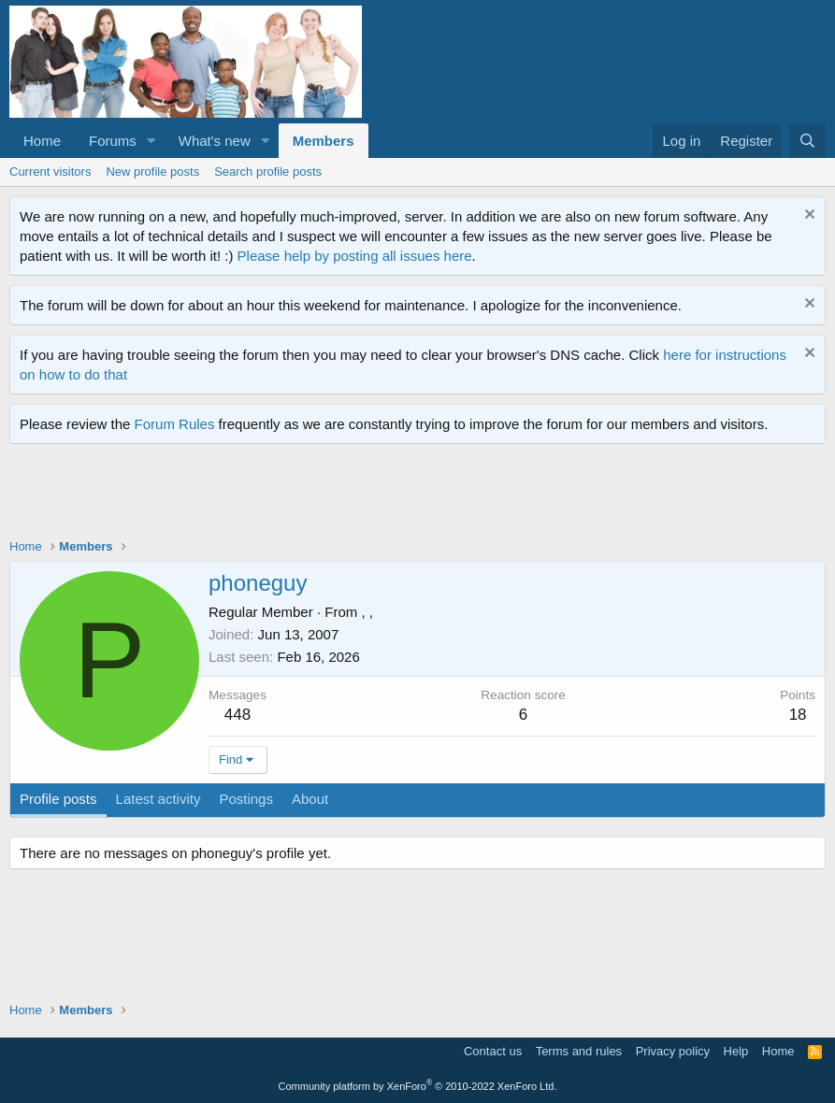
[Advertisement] (349, 495)
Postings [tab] (246, 799)
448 (237, 714)
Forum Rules (175, 424)
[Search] (807, 140)
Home (42, 141)
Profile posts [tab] (58, 799)
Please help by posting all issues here (355, 256)
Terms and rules (579, 1051)
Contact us (493, 1051)
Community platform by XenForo (418, 1086)
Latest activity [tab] (158, 799)
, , (367, 612)
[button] (151, 140)
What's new (215, 141)
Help (736, 1051)
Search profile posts (268, 172)
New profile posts (152, 172)
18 (798, 714)
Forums (113, 141)
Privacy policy (673, 1051)
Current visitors (50, 172)
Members (323, 141)
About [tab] (310, 799)
